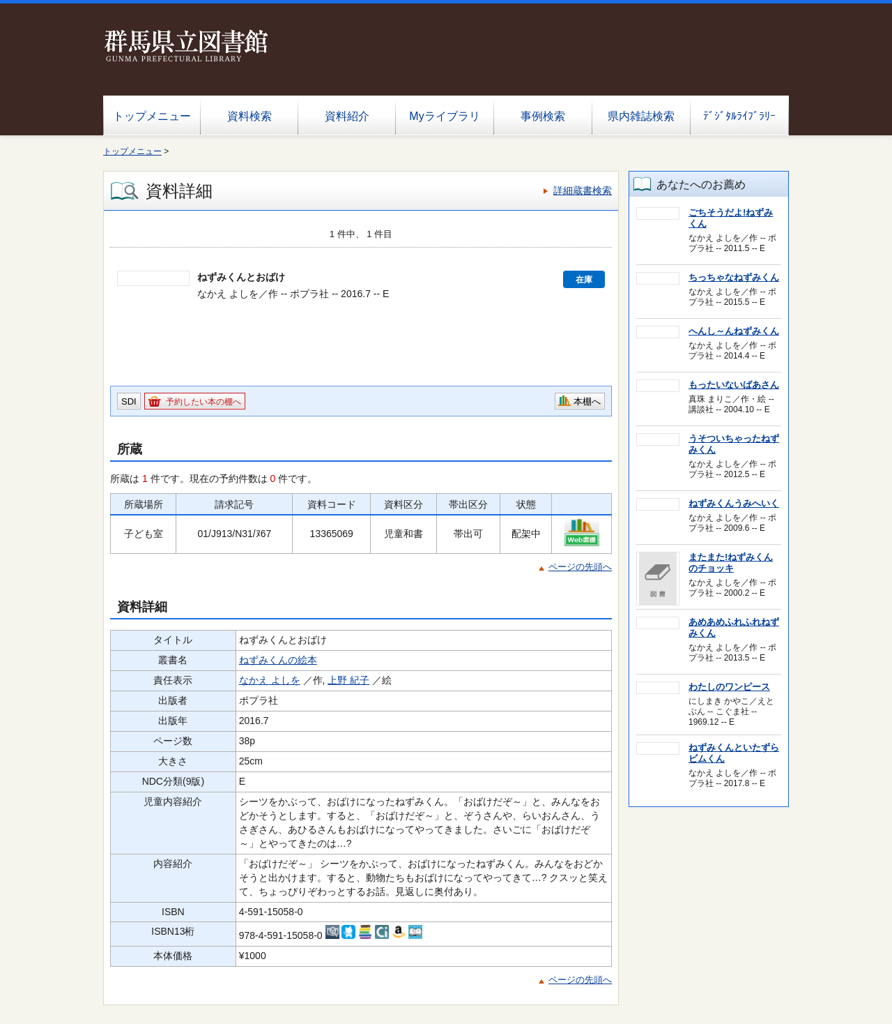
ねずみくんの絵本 (278, 659)
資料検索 (249, 116)
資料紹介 (347, 116)
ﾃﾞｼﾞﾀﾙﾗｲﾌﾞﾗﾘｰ (739, 116)
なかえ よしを (269, 680)
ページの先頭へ (580, 567)
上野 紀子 (348, 680)
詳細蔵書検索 (582, 190)
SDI (129, 401)
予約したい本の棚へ (203, 402)
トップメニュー (152, 116)
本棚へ (587, 401)
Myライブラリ (444, 116)
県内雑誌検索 (641, 116)
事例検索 (543, 116)
